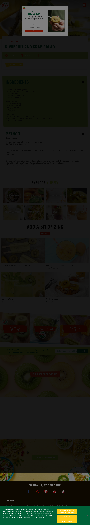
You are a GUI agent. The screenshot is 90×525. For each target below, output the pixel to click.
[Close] (87, 515)
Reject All (67, 517)
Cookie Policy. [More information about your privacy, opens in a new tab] (40, 517)
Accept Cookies (67, 521)
